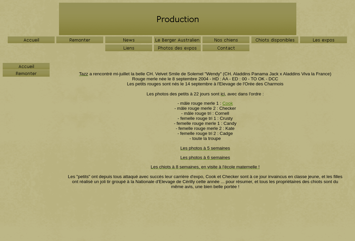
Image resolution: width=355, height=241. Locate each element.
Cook (227, 103)
